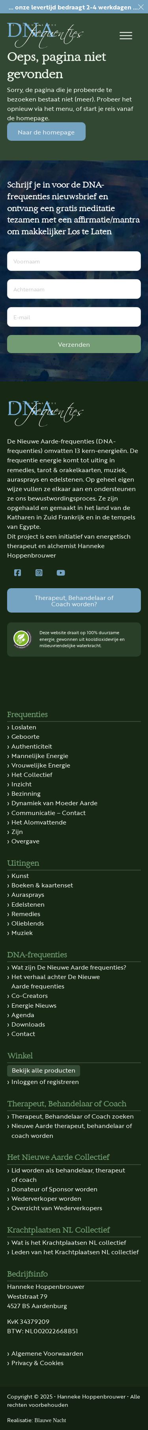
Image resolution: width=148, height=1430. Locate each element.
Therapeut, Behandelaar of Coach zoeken (72, 1116)
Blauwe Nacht (50, 1420)
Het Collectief (31, 774)
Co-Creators (29, 995)
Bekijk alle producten (43, 1070)
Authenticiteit (31, 746)
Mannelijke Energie (39, 755)
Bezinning (26, 793)
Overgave (25, 840)
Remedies (25, 913)
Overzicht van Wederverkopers (56, 1207)
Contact (23, 1033)
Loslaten (23, 726)
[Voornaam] (74, 261)
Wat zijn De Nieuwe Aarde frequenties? (68, 967)
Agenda (22, 1014)
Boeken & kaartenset (42, 884)
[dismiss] (141, 7)
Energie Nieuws (33, 1005)
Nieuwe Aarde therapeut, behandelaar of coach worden (71, 1130)
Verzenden (74, 344)
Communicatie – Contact (48, 812)
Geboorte (25, 736)
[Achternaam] (74, 289)
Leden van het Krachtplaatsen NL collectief (75, 1251)
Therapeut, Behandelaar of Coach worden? (74, 600)
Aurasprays (27, 894)
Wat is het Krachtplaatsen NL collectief (68, 1242)
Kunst (20, 875)
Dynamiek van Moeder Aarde (54, 802)
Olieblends (27, 922)
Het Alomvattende (38, 821)
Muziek (22, 932)
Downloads (28, 1024)
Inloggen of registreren (45, 1081)
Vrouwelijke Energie (40, 764)
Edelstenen (28, 904)
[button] (126, 36)
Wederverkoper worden (46, 1198)
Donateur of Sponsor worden (54, 1188)
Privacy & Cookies (37, 1362)
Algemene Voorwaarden (47, 1353)
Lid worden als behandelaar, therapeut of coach (68, 1174)
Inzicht (21, 783)
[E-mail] (74, 317)
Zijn (17, 831)
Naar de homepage (46, 131)
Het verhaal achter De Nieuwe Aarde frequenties (55, 981)
